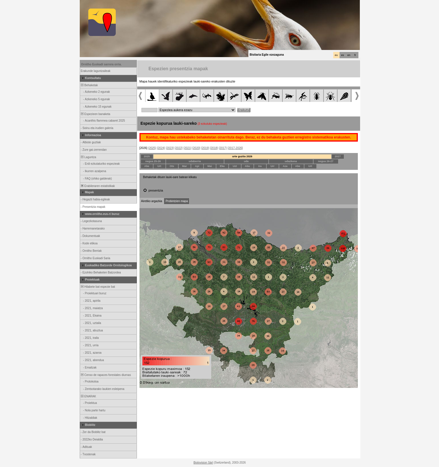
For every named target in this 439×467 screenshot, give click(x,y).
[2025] (152, 148)
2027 (338, 156)
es (342, 55)
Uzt (235, 166)
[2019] (205, 148)
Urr (273, 166)
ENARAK (88, 396)
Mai (209, 166)
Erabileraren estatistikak (97, 186)
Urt (159, 166)
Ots (172, 166)
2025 (147, 156)
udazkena (291, 161)
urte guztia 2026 (242, 156)
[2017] (223, 148)
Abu (247, 166)
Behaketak (89, 85)
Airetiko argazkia (151, 201)
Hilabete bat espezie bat (97, 286)
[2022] (179, 148)
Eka (222, 166)
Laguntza (88, 157)
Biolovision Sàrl (203, 462)
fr (355, 55)
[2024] (161, 148)
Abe (146, 166)
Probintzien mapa (176, 201)
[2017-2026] (235, 148)
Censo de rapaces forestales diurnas (105, 375)
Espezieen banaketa (95, 114)
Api (197, 166)
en (348, 55)
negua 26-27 (326, 161)
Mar (184, 166)
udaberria (195, 161)
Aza (285, 166)
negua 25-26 (153, 161)
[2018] (214, 148)
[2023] (170, 148)
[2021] (187, 148)
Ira (260, 166)
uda (246, 161)
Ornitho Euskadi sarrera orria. (101, 64)
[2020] (196, 148)
